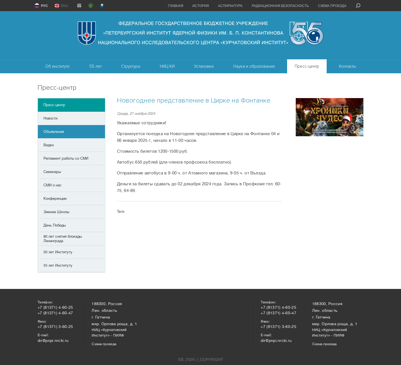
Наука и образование (254, 66)
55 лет (95, 66)
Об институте (57, 66)
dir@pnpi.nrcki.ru (53, 340)
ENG (64, 6)
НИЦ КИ (167, 66)
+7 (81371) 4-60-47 (55, 313)
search (358, 5)
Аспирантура (230, 6)
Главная (175, 6)
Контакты (347, 66)
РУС (44, 6)
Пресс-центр (307, 66)
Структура (130, 66)
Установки (204, 66)
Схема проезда (332, 6)
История (200, 6)
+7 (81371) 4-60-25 (55, 307)
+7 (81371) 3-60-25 (55, 326)
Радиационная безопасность (280, 6)
